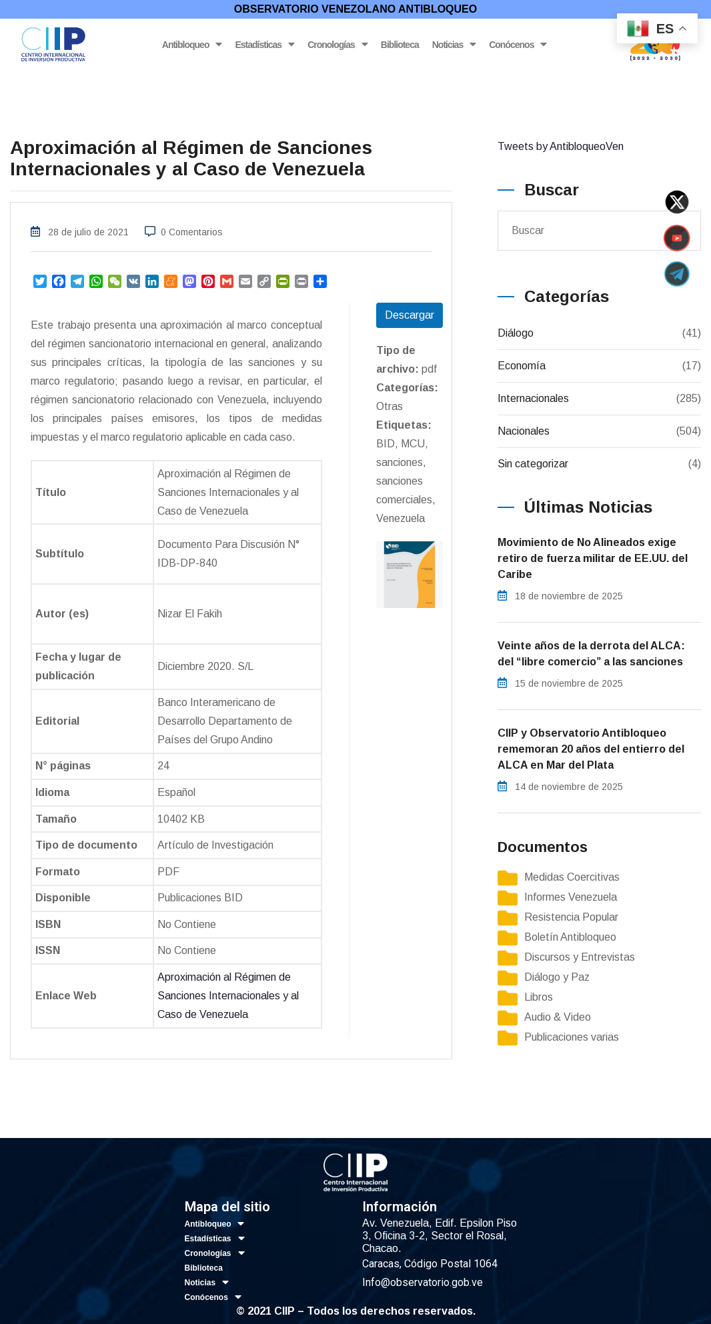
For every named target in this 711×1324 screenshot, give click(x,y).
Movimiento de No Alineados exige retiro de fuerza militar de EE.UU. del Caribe (593, 558)
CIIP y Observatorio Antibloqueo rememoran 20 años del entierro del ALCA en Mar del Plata (591, 749)
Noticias (454, 44)
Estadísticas (264, 44)
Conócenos (517, 44)
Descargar (409, 315)
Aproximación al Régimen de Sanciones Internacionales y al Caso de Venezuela (228, 995)
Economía (522, 365)
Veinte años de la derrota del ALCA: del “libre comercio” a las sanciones (591, 653)
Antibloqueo (192, 44)
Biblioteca (400, 44)
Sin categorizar (533, 463)
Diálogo (516, 333)
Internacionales (533, 398)
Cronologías (337, 44)
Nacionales (524, 431)
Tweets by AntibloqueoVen (561, 146)
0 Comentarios (192, 232)
